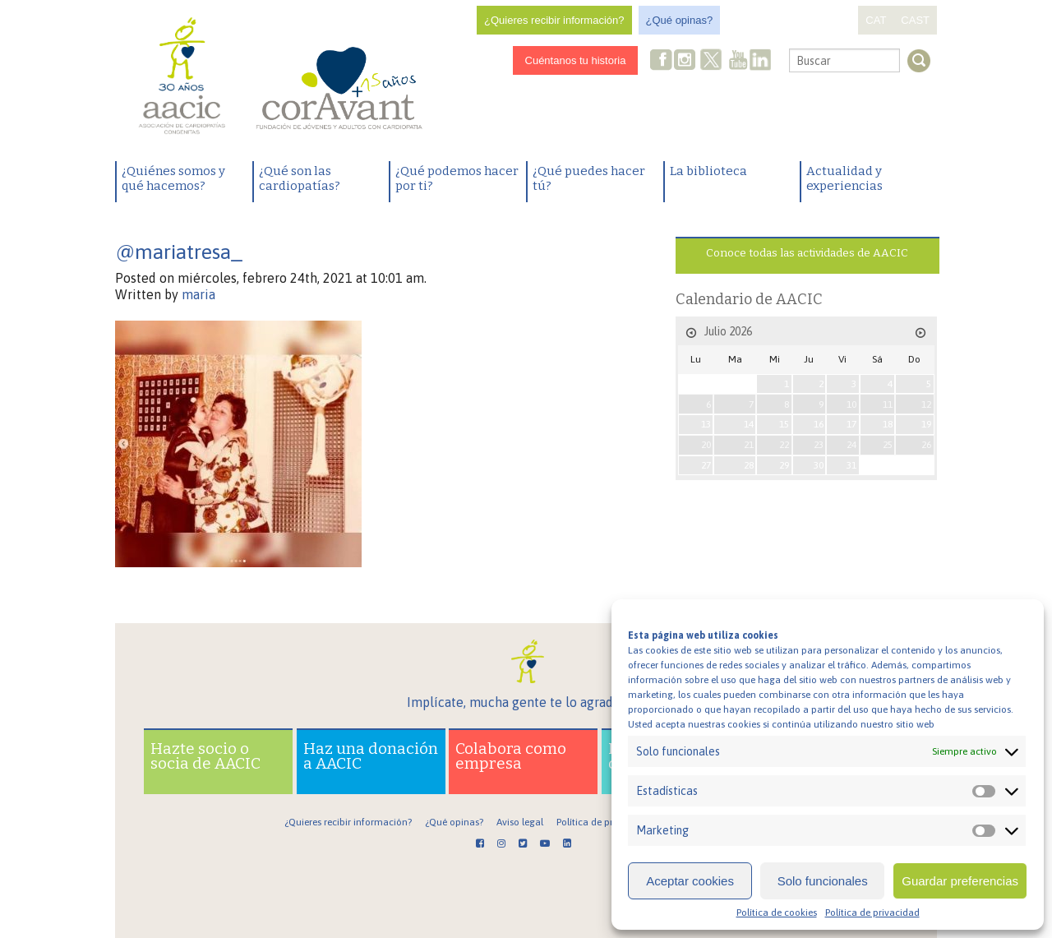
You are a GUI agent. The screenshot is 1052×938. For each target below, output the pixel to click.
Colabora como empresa (510, 756)
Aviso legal (519, 822)
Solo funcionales (822, 881)
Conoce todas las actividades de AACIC (807, 253)
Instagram (686, 61)
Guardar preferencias (960, 881)
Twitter (711, 61)
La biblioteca (708, 171)
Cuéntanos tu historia (575, 60)
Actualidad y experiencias (844, 178)
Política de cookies (776, 912)
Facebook (661, 61)
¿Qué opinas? (679, 20)
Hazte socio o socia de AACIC (205, 756)
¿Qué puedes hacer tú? (589, 178)
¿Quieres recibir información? (554, 20)
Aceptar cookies (690, 881)
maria (198, 294)
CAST (915, 20)
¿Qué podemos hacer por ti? (457, 178)
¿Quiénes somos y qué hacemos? (173, 178)
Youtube (738, 61)
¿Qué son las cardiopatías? (299, 178)
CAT (875, 20)
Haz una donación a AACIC (370, 756)
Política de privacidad (872, 912)
